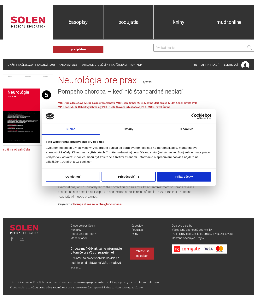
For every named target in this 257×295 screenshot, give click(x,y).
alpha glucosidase (108, 204)
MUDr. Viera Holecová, (71, 102)
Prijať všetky (184, 176)
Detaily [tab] (128, 129)
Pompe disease (84, 204)
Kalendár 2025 (46, 64)
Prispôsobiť (128, 176)
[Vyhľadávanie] (203, 48)
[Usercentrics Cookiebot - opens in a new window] (194, 116)
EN (202, 64)
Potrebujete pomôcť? (94, 64)
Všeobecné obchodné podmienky (192, 229)
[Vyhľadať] (250, 48)
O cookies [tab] (186, 129)
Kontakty (137, 64)
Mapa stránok (79, 238)
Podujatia (137, 229)
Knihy (134, 234)
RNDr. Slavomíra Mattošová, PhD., (128, 106)
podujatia (128, 22)
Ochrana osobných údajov (188, 238)
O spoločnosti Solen (83, 225)
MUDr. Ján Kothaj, (126, 102)
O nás (11, 64)
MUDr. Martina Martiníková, (152, 102)
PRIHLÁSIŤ (213, 64)
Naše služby (25, 64)
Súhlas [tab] (70, 129)
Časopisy (137, 225)
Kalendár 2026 (68, 64)
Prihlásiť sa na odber (142, 253)
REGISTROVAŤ (230, 64)
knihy (178, 22)
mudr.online (228, 22)
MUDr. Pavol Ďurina (159, 106)
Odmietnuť (72, 176)
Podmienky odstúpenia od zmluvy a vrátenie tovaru (202, 234)
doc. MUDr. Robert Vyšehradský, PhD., (87, 106)
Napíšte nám (119, 64)
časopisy (78, 22)
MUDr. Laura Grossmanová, (100, 102)
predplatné (78, 49)
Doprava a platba (182, 225)
